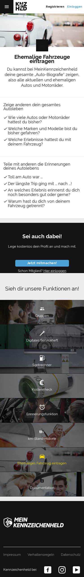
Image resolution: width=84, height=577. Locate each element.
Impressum (12, 555)
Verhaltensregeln (41, 555)
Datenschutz (70, 555)
